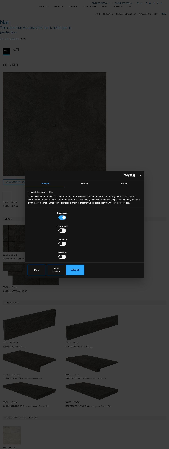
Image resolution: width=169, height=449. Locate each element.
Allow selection (84, 250)
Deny (46, 250)
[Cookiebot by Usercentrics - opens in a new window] (123, 197)
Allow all (122, 250)
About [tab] (124, 205)
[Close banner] (140, 197)
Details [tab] (84, 205)
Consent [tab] (45, 205)
